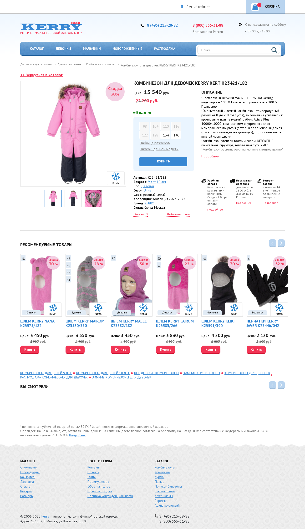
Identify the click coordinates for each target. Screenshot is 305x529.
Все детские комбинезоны (156, 371)
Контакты (93, 466)
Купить (160, 160)
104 (154, 126)
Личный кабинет (198, 7)
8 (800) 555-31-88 (211, 25)
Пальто (159, 480)
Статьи (91, 475)
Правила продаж (99, 490)
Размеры (26, 494)
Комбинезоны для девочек (247, 371)
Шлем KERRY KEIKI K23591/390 (216, 322)
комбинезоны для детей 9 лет (46, 371)
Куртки (159, 475)
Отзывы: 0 (140, 213)
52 (68, 271)
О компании (28, 466)
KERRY (149, 202)
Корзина (268, 6)
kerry (45, 515)
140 (175, 134)
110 (165, 126)
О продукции (30, 471)
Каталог (37, 48)
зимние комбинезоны (201, 371)
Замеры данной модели (158, 148)
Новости (93, 471)
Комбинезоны (165, 466)
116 (175, 126)
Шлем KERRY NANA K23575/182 (35, 322)
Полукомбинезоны (168, 485)
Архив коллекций (167, 504)
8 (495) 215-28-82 (166, 25)
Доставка (27, 480)
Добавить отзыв (178, 213)
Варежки (161, 499)
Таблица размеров (154, 143)
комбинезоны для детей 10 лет (103, 371)
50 (68, 264)
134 (165, 134)
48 (23, 257)
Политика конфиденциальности (110, 494)
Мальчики (92, 48)
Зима (147, 189)
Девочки (63, 48)
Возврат (26, 490)
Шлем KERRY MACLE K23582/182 (126, 322)
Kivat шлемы (164, 494)
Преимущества (98, 480)
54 (68, 278)
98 (144, 126)
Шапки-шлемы (165, 490)
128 (154, 134)
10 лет (161, 181)
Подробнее (210, 156)
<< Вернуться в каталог (42, 74)
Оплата (25, 485)
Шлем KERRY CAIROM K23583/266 (172, 322)
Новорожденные (127, 48)
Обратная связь (98, 485)
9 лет (152, 181)
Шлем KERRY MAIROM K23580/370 (83, 322)
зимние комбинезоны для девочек (121, 376)
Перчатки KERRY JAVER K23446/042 (265, 322)
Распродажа (164, 48)
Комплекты (162, 471)
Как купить (27, 475)
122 (144, 134)
